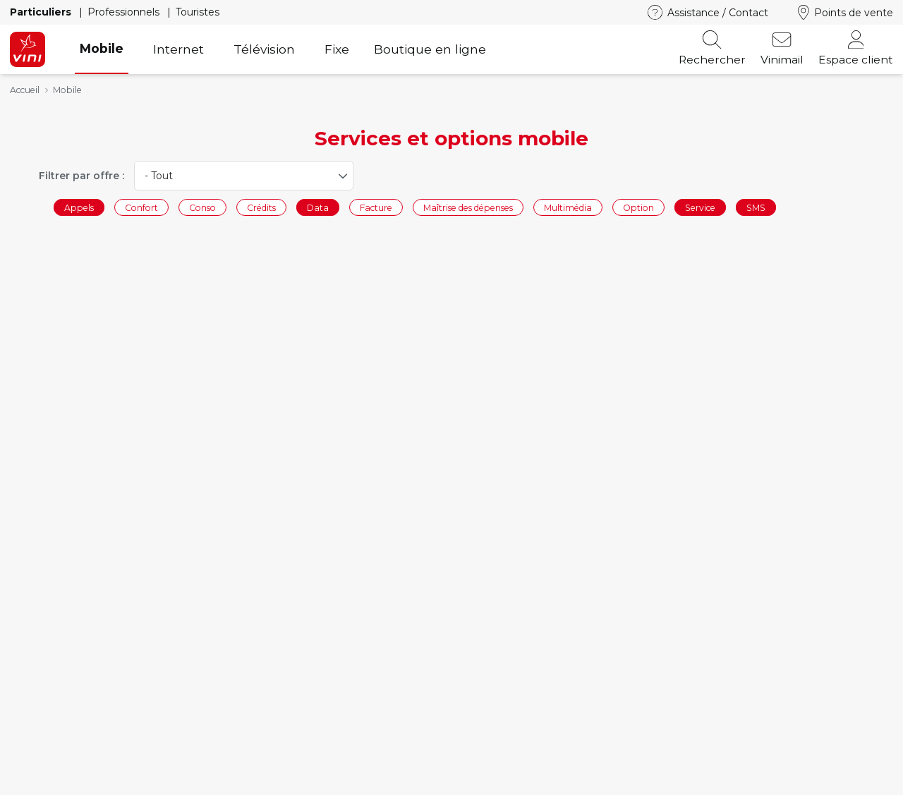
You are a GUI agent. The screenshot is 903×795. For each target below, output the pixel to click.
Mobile (101, 48)
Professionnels (124, 12)
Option (638, 207)
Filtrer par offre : (81, 175)
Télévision (264, 49)
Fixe (337, 49)
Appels (79, 207)
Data (318, 207)
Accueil (25, 90)
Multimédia (568, 207)
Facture (376, 207)
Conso (202, 207)
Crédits (261, 207)
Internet (178, 49)
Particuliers (42, 12)
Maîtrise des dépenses (468, 207)
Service (700, 207)
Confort (141, 207)
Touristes (197, 12)
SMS (755, 207)
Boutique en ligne (430, 49)
